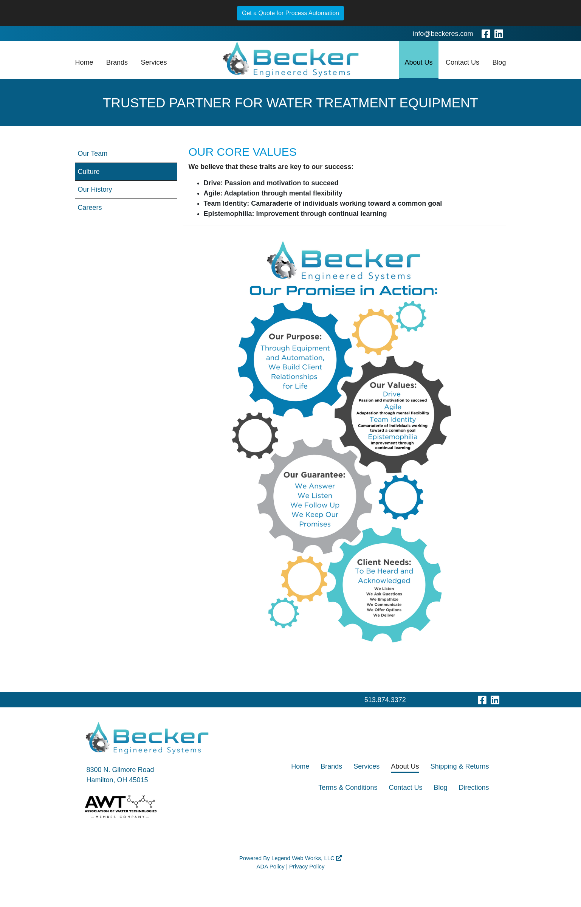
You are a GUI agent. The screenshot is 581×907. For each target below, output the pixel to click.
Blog (499, 62)
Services (154, 62)
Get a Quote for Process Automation (290, 13)
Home (84, 62)
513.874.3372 (385, 700)
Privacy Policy (306, 866)
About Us (418, 62)
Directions (474, 787)
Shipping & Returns (459, 766)
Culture (89, 171)
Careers (90, 207)
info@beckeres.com (443, 33)
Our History (95, 189)
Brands (117, 62)
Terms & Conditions (347, 787)
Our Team (93, 153)
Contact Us (462, 62)
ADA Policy (271, 866)
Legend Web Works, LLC (306, 858)
